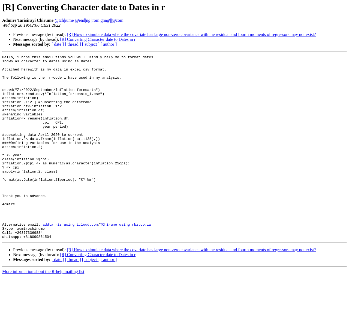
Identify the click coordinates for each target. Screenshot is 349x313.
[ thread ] (73, 44)
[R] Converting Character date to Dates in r (98, 39)
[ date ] (58, 44)
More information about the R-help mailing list (43, 308)
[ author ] (109, 44)
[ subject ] (91, 44)
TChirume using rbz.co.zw (125, 258)
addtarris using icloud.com (70, 258)
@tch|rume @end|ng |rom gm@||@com (89, 20)
